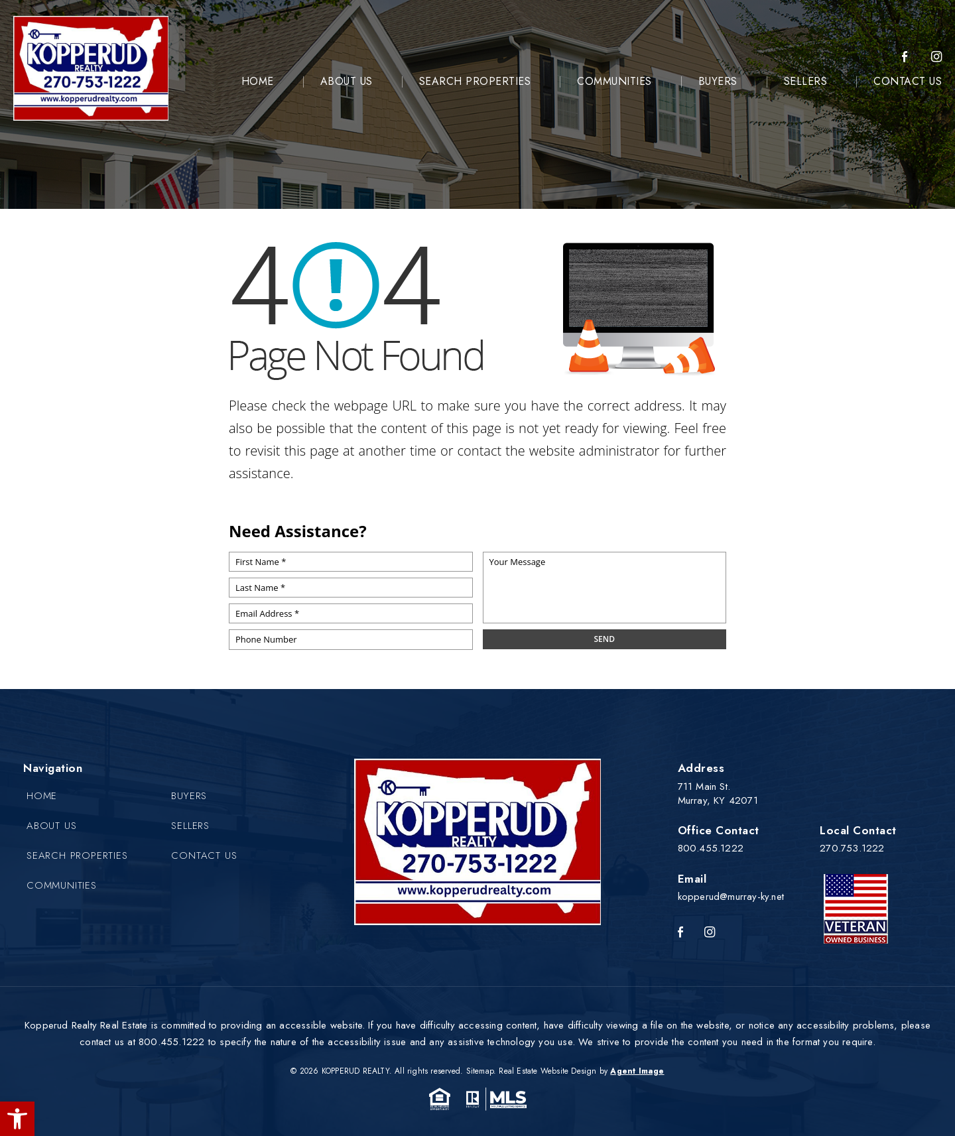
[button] (17, 1119)
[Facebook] (904, 57)
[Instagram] (709, 933)
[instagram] (936, 57)
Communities (614, 81)
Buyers (717, 81)
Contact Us (907, 81)
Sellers (806, 81)
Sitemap (479, 1071)
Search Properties (475, 81)
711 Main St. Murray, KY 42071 (718, 793)
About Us (346, 81)
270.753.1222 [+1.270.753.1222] (852, 848)
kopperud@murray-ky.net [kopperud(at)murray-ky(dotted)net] (731, 896)
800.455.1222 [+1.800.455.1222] (710, 848)
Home (257, 81)
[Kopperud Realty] (90, 68)
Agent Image (637, 1071)
